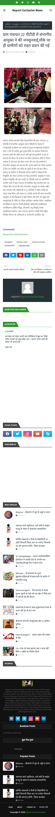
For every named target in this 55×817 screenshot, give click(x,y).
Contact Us (31, 807)
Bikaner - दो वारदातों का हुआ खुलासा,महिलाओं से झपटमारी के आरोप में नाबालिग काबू (32, 576)
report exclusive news (14, 52)
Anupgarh (16, 24)
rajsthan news (22, 242)
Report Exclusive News (27, 10)
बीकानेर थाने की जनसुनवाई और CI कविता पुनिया (33, 623)
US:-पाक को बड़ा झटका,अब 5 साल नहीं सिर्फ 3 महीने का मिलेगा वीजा (32, 650)
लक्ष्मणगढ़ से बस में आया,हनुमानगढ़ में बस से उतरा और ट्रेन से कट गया (33, 609)
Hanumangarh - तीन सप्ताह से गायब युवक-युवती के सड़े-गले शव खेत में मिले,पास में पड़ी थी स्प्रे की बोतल (33, 593)
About (19, 807)
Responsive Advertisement (15, 234)
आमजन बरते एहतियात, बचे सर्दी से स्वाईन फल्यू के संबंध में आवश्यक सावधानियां (32, 527)
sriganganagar (24, 246)
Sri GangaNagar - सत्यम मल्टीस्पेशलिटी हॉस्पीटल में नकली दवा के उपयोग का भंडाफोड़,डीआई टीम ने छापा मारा (33, 559)
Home (11, 807)
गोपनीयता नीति (43, 807)
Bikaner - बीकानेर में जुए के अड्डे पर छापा (33, 512)
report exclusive (38, 242)
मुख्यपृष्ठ (7, 24)
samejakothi (9, 246)
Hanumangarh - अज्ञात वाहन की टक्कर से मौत (33, 636)
